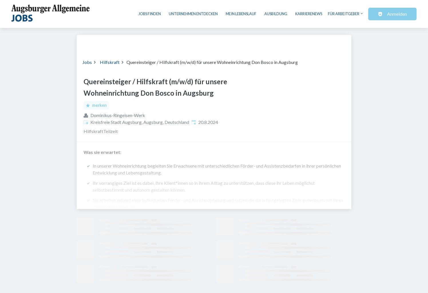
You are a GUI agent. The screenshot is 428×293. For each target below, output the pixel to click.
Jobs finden (149, 13)
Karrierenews (308, 13)
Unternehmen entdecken (193, 13)
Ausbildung (275, 13)
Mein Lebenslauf (241, 13)
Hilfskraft (110, 62)
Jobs (87, 62)
